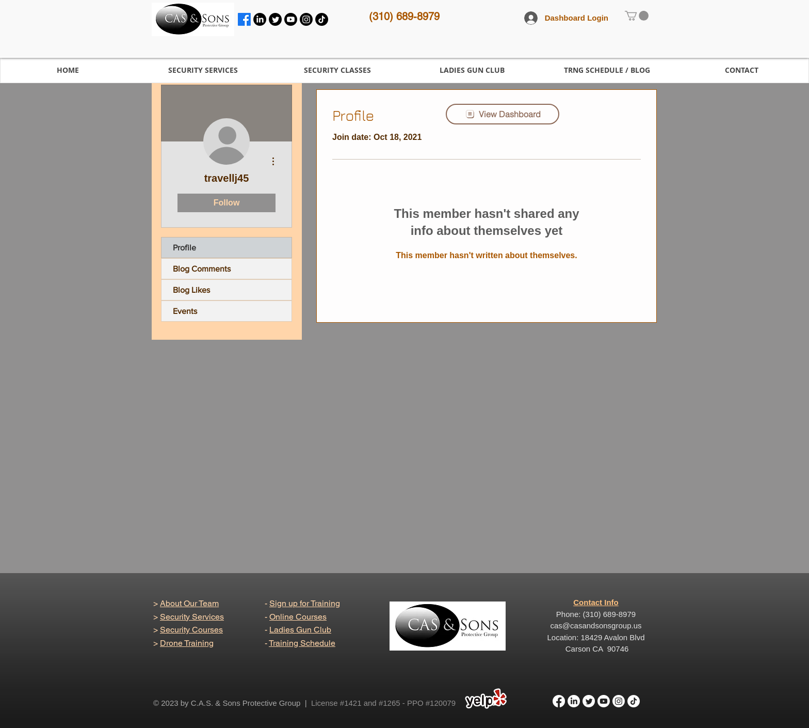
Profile (184, 247)
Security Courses (191, 630)
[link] (637, 16)
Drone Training (187, 643)
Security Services (192, 617)
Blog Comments (202, 268)
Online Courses (298, 617)
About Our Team (189, 603)
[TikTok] (321, 19)
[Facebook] (244, 19)
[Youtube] (290, 19)
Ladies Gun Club (300, 630)
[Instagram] (306, 19)
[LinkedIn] (259, 19)
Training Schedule (302, 643)
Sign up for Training (304, 603)
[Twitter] (275, 19)
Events (185, 311)
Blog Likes (191, 290)
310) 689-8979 (406, 16)
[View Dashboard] (502, 114)
